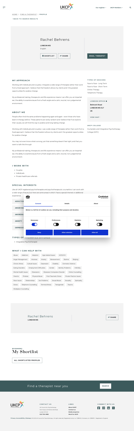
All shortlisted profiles (27, 360)
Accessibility (20, 418)
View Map (94, 117)
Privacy (13, 418)
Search (105, 386)
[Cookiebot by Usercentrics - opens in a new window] (99, 197)
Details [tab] (67, 203)
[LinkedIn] (108, 408)
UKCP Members (115, 8)
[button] (129, 7)
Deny (39, 232)
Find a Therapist (28, 14)
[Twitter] (113, 408)
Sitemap (28, 418)
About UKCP (72, 407)
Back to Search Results (26, 19)
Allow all (95, 232)
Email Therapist (97, 56)
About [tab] (96, 203)
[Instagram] (104, 408)
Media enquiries (73, 412)
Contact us (72, 409)
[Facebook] (99, 408)
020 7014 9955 (44, 414)
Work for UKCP (73, 414)
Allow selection (67, 232)
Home (15, 14)
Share (64, 56)
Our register (100, 8)
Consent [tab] (38, 203)
